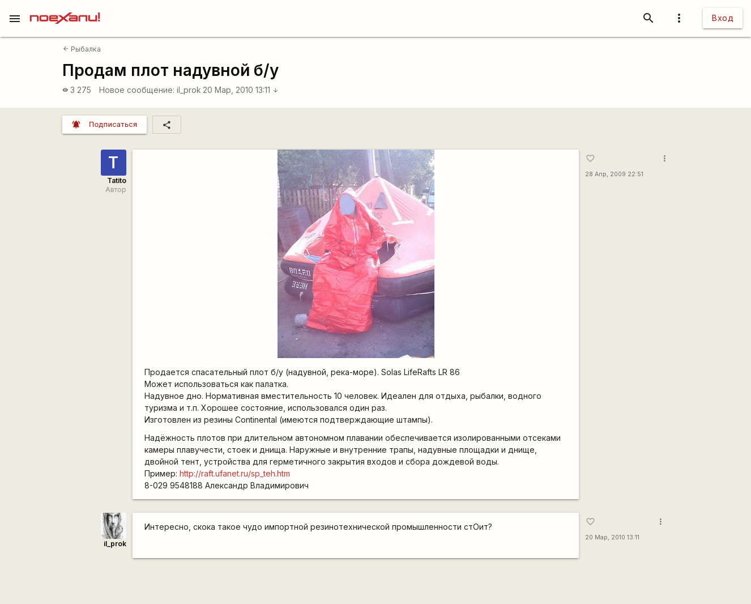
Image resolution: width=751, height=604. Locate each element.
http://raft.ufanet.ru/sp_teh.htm (235, 473)
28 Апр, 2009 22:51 (614, 174)
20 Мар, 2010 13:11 (241, 90)
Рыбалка (81, 49)
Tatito (116, 180)
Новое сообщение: (136, 90)
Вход (722, 18)
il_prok (189, 90)
